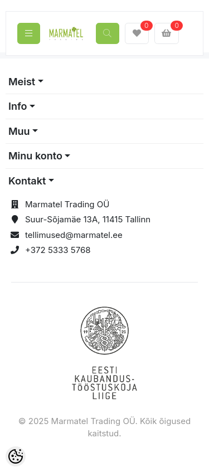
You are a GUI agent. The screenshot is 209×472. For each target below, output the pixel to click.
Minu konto (35, 156)
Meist (21, 81)
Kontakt (27, 181)
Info (17, 106)
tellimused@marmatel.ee (74, 235)
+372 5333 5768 (58, 250)
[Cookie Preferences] (16, 456)
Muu (19, 131)
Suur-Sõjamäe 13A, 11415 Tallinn (87, 219)
